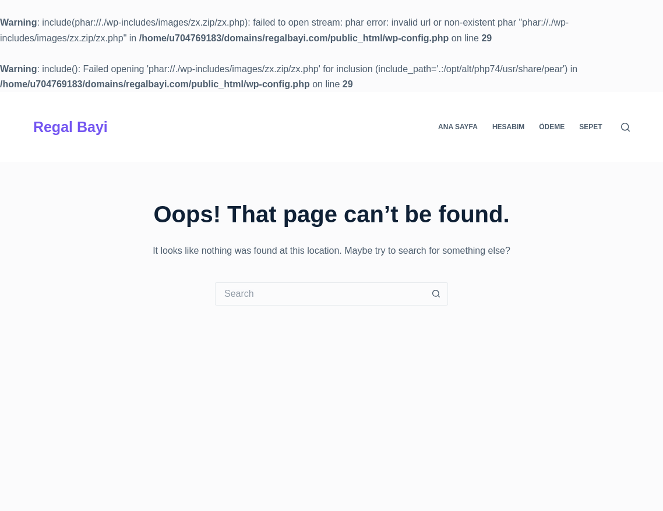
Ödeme (552, 127)
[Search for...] (320, 294)
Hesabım (508, 127)
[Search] (625, 127)
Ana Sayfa (458, 127)
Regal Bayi (70, 127)
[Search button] (436, 294)
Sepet (590, 127)
